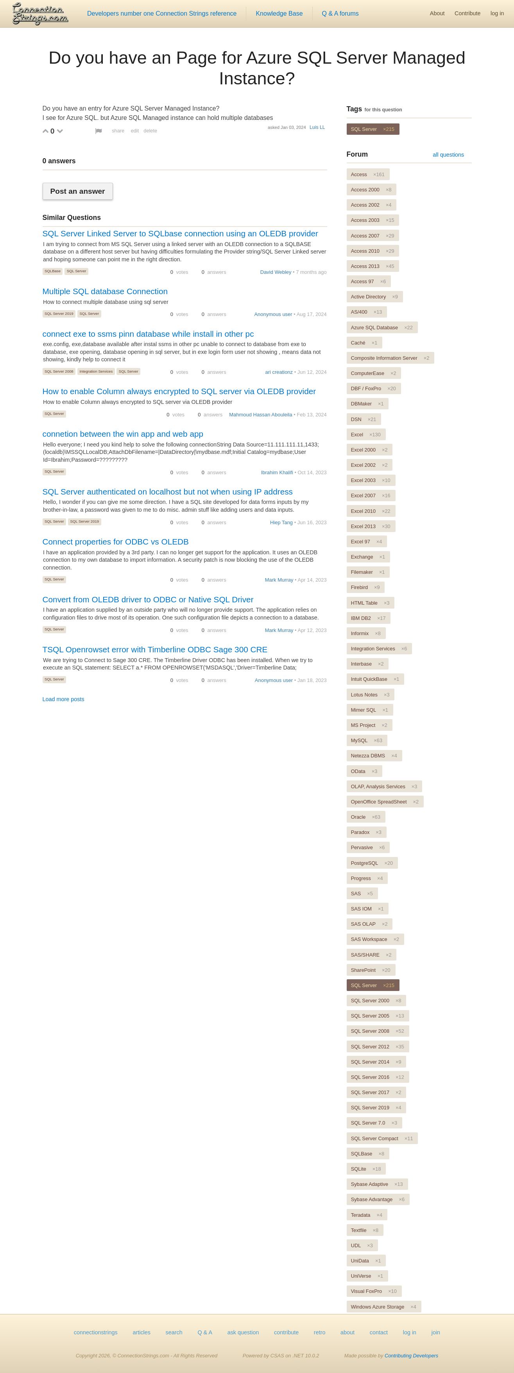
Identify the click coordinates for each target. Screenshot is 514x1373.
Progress (367, 878)
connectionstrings (96, 1332)
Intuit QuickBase (375, 679)
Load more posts (63, 699)
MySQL (366, 740)
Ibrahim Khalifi (277, 472)
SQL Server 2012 (377, 1047)
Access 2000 (371, 190)
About (437, 13)
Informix (366, 633)
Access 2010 (372, 251)
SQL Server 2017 (376, 1092)
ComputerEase (373, 373)
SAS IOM (367, 909)
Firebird (365, 587)
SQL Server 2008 (59, 371)
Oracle (365, 817)
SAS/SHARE (371, 955)
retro (320, 1332)
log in (497, 13)
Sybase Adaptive (377, 1184)
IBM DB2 (368, 618)
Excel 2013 (370, 526)
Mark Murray (279, 580)
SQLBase (53, 271)
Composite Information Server (390, 358)
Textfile (364, 1230)
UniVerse (367, 1276)
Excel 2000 (369, 450)
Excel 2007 (370, 495)
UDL (362, 1245)
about (347, 1332)
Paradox (366, 832)
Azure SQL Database (382, 327)
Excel (366, 434)
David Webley (276, 272)
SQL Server (76, 271)
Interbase (367, 664)
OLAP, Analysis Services (384, 786)
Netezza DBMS (374, 756)
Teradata (366, 1215)
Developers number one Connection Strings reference (161, 13)
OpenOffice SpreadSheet (385, 802)
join (436, 1332)
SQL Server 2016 (377, 1077)
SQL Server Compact (382, 1138)
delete (150, 131)
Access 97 (368, 281)
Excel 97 (366, 542)
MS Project (369, 725)
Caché (364, 343)
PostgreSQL (372, 863)
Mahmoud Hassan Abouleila (260, 415)
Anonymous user (273, 314)
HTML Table (370, 603)
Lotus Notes (370, 695)
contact (379, 1332)
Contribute (467, 13)
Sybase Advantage (378, 1199)
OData (364, 771)
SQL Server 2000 (376, 1000)
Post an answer (78, 191)
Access (368, 174)
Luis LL (317, 127)
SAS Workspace (375, 939)
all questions (448, 155)
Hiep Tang (281, 522)
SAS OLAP (369, 924)
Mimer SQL (369, 710)
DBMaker (367, 404)
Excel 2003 (370, 480)
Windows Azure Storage (383, 1307)
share (118, 131)
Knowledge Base (279, 13)
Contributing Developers (411, 1356)
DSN (363, 419)
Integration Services (96, 371)
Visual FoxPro (374, 1291)
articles (141, 1332)
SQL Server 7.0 (374, 1123)
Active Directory (374, 297)
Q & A (204, 1332)
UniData (366, 1261)
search (174, 1332)
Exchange (368, 557)
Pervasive (368, 847)
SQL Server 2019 (59, 313)
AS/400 (366, 312)
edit (135, 131)
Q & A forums (340, 13)
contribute (286, 1332)
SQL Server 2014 (376, 1062)
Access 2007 (372, 236)
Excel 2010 (370, 511)
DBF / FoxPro (373, 388)
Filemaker (368, 572)
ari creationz (279, 372)
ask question (243, 1332)
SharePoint (370, 970)
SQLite (366, 1169)
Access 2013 (372, 266)
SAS (362, 893)
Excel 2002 (369, 465)
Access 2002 (371, 205)
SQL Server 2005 (377, 1016)
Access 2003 (372, 220)
